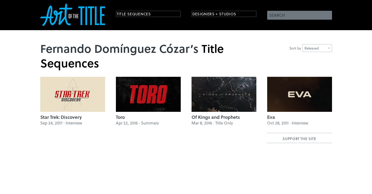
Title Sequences (138, 15)
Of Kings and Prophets (216, 117)
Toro (120, 117)
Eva (271, 117)
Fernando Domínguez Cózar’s (119, 48)
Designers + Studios (220, 15)
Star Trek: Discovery (61, 117)
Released (317, 48)
